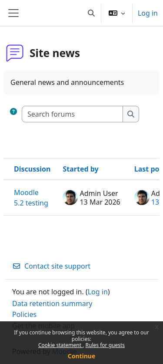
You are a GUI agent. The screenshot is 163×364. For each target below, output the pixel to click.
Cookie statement (60, 345)
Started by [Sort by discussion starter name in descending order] (80, 169)
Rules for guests (105, 345)
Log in (148, 13)
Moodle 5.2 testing (31, 198)
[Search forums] (72, 114)
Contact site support (51, 266)
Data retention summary (52, 303)
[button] (91, 13)
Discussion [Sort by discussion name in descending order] (32, 169)
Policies (24, 314)
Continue (82, 356)
